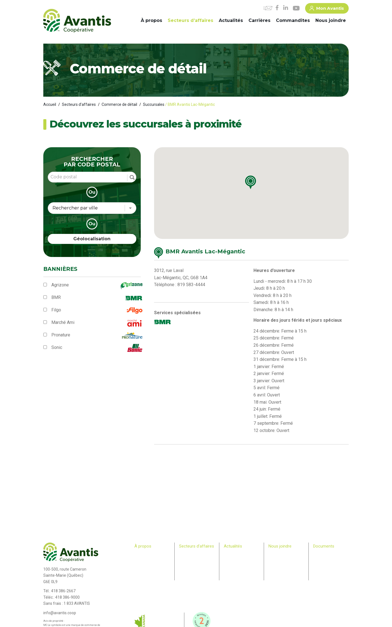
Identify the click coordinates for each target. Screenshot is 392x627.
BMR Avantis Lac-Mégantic (205, 251)
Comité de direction (149, 560)
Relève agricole (146, 581)
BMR (56, 297)
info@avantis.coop (59, 613)
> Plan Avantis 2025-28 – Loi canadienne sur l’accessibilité (330, 560)
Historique (142, 554)
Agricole (185, 554)
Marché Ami (62, 322)
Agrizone (60, 285)
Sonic (56, 347)
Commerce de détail (119, 104)
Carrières (259, 20)
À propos (151, 20)
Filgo (56, 310)
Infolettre (231, 560)
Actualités (231, 20)
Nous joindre (330, 20)
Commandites (293, 20)
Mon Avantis (327, 9)
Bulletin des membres (151, 586)
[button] (255, 185)
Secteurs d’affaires (190, 20)
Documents (323, 546)
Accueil (49, 104)
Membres (141, 576)
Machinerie (187, 560)
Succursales (153, 104)
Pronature (60, 335)
